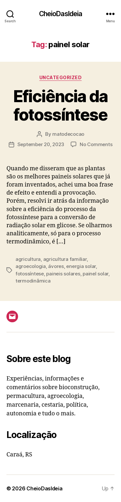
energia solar (81, 266)
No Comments (96, 144)
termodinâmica (33, 281)
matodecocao (68, 134)
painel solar (95, 274)
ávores (56, 266)
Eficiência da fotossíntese (60, 105)
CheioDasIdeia (60, 13)
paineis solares (63, 274)
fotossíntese (29, 274)
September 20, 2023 (40, 144)
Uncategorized (60, 77)
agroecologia (30, 266)
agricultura (28, 259)
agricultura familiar (65, 259)
